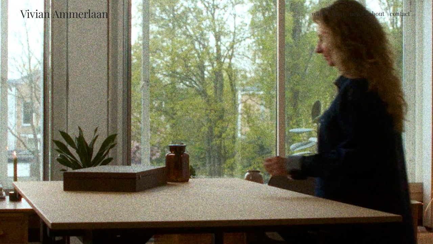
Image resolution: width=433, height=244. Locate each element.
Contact (400, 13)
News (356, 13)
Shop (337, 13)
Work (319, 13)
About (376, 13)
